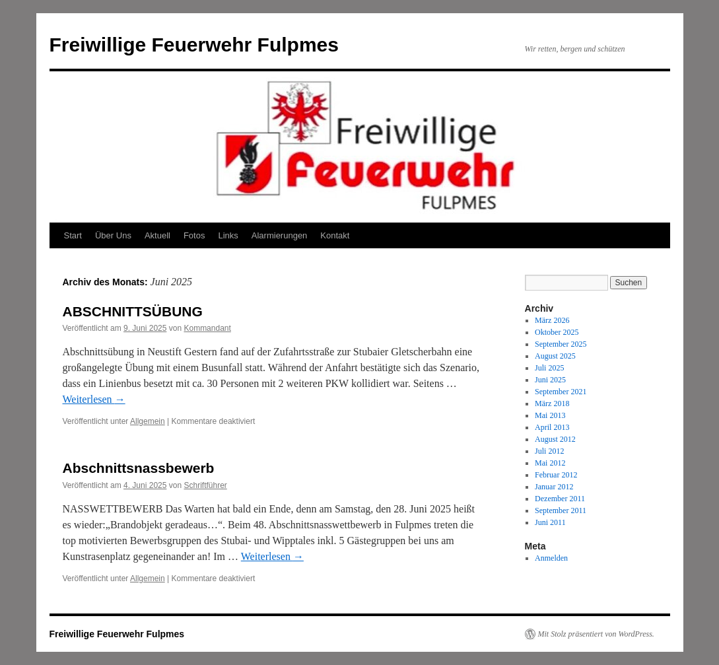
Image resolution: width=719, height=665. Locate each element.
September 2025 (560, 344)
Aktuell (157, 235)
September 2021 (560, 391)
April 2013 (552, 427)
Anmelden (551, 558)
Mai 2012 (550, 463)
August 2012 (555, 439)
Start (73, 235)
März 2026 (552, 320)
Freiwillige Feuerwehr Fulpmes (194, 44)
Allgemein (147, 421)
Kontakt (334, 235)
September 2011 (560, 510)
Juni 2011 (550, 522)
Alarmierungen (280, 235)
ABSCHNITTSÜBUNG (133, 311)
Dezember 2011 (560, 498)
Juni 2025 (550, 379)
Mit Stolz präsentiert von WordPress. (596, 634)
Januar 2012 (554, 486)
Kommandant (207, 328)
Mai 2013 (550, 415)
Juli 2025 (549, 367)
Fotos (194, 235)
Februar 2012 (556, 474)
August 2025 (555, 356)
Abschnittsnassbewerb (139, 467)
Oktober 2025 (556, 332)
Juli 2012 (549, 451)
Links (228, 235)
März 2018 (552, 403)
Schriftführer (205, 485)
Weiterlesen (94, 399)
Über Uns (113, 235)
